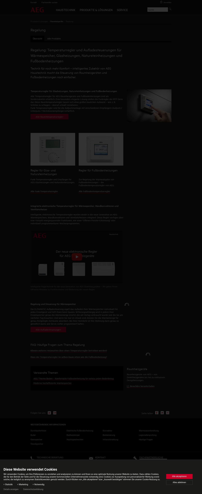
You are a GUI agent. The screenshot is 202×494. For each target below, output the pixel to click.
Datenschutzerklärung (33, 489)
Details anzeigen (11, 489)
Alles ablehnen (179, 482)
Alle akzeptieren (179, 476)
